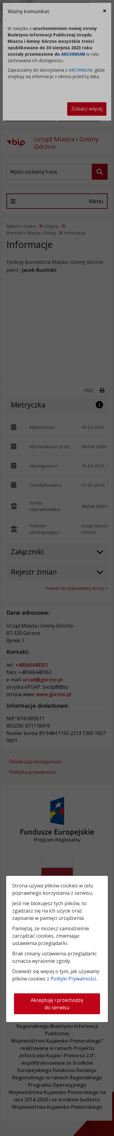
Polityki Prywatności (73, 978)
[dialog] (57, 568)
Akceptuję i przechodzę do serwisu (57, 1004)
